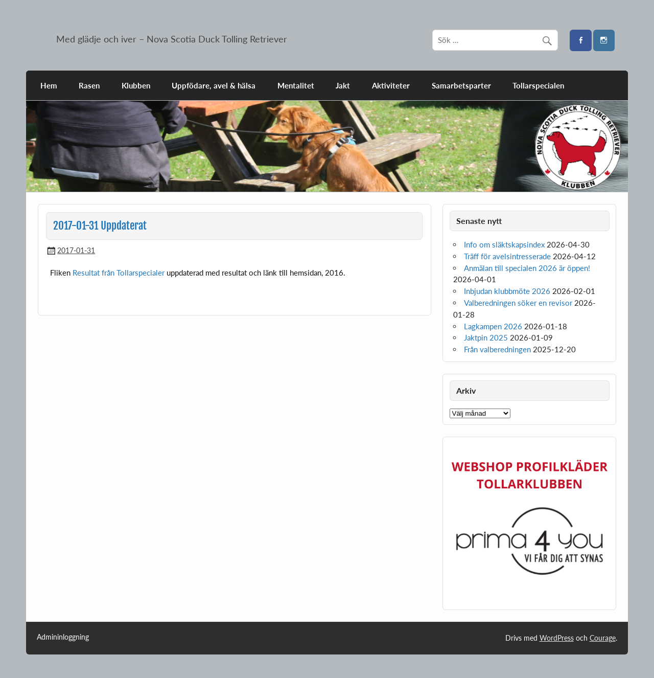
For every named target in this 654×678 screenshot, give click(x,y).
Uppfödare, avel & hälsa (213, 85)
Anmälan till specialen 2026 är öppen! (527, 268)
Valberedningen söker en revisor (518, 302)
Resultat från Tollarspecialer (119, 272)
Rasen (89, 85)
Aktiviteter (391, 85)
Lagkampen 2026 (493, 326)
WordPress (557, 638)
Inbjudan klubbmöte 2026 (507, 291)
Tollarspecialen (538, 85)
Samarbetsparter (461, 85)
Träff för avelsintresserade (507, 256)
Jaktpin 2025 (486, 337)
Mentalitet (295, 85)
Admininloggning (63, 637)
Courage (603, 638)
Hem (48, 85)
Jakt (343, 85)
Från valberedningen (497, 349)
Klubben (136, 85)
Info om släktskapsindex (504, 244)
